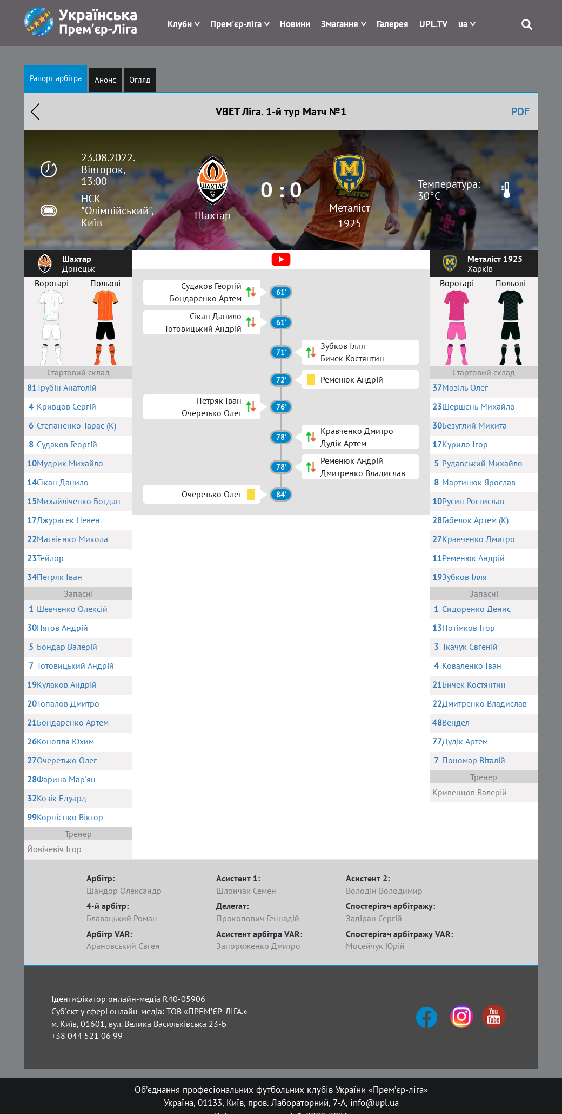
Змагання (339, 24)
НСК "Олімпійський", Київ (117, 210)
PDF (520, 111)
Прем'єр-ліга (236, 24)
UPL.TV (433, 24)
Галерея (393, 24)
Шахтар (213, 215)
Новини (295, 24)
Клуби (180, 24)
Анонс (105, 80)
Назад (35, 111)
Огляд (139, 80)
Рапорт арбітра (56, 78)
